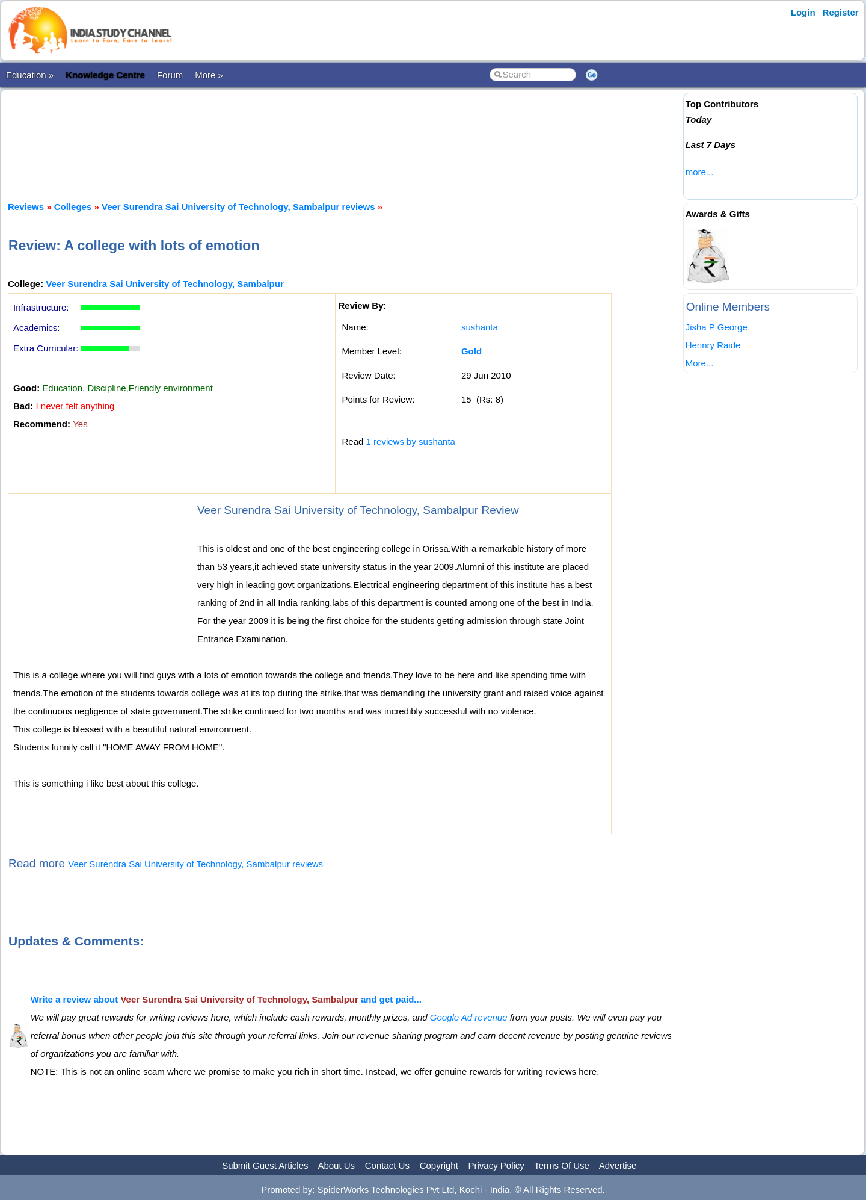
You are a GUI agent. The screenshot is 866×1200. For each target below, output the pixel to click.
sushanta (479, 327)
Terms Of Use (561, 1165)
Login (803, 12)
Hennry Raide (713, 345)
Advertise (618, 1165)
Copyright (439, 1165)
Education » (30, 75)
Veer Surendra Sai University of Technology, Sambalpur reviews (238, 207)
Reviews (26, 207)
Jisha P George (717, 327)
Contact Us (387, 1165)
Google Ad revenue (469, 1017)
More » (209, 75)
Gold (471, 351)
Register (841, 12)
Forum (170, 75)
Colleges (73, 207)
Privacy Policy (496, 1165)
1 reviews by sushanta (410, 441)
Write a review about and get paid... (226, 999)
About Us (336, 1165)
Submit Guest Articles (265, 1165)
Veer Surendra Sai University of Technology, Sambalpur (164, 284)
